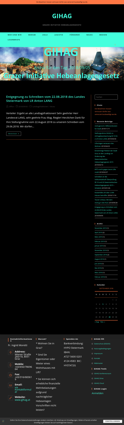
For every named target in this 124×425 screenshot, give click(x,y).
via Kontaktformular (23, 389)
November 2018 (101, 250)
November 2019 (101, 228)
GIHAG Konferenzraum (102, 373)
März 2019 (98, 237)
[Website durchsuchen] (115, 45)
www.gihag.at (22, 399)
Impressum (98, 353)
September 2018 (101, 255)
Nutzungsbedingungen (102, 348)
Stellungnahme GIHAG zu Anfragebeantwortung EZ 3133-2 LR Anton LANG (106, 136)
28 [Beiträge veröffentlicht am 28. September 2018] (109, 317)
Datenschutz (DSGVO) (102, 344)
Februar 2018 (100, 277)
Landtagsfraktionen (40, 106)
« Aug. (97, 322)
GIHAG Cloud (99, 383)
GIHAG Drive (98, 378)
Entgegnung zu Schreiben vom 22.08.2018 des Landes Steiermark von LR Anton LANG (45, 99)
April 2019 (98, 232)
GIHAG (62, 16)
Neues (52, 106)
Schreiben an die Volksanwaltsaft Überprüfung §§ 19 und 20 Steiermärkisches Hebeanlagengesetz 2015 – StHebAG (106, 182)
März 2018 (98, 272)
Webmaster (98, 363)
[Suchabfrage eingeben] (106, 97)
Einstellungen (112, 421)
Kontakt (97, 358)
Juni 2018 (98, 263)
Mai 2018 (98, 268)
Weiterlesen (14, 134)
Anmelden (97, 393)
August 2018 (99, 259)
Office (11, 106)
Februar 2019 (100, 241)
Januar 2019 (99, 246)
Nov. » (102, 322)
